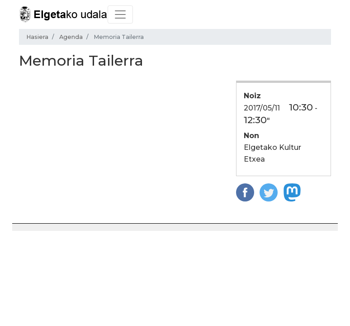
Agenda (71, 37)
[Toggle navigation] (120, 14)
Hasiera (37, 37)
